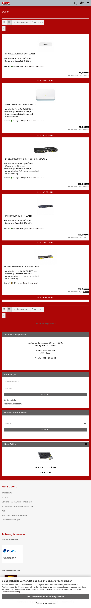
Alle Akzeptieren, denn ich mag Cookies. (45, 596)
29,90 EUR (45, 472)
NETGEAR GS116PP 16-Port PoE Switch (22, 266)
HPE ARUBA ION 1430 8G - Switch (19, 53)
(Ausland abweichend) (35, 66)
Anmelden (45, 394)
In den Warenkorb (45, 81)
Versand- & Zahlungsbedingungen (17, 502)
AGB (3, 511)
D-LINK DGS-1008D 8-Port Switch (20, 104)
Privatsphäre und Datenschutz (15, 515)
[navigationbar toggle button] (88, 3)
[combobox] (21, 22)
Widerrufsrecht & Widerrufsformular (17, 506)
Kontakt (5, 497)
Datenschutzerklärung (11, 591)
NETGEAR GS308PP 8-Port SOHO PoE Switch (25, 158)
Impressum (7, 493)
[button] (4, 22)
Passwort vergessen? (13, 404)
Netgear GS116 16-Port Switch (18, 215)
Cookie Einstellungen (11, 519)
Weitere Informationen (46, 603)
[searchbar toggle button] (75, 3)
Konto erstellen (10, 400)
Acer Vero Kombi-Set (45, 467)
